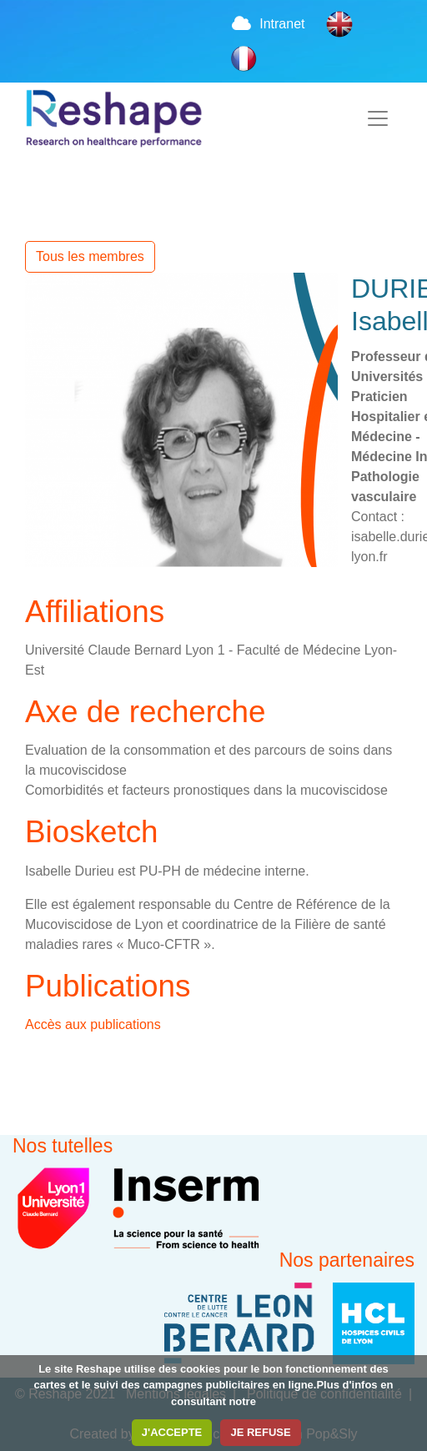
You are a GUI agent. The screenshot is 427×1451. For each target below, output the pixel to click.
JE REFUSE (260, 1432)
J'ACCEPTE (172, 1432)
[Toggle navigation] (377, 118)
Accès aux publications (93, 1024)
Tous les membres (90, 256)
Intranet (267, 24)
